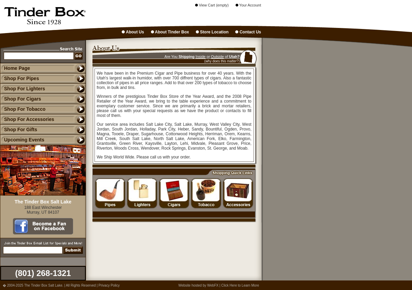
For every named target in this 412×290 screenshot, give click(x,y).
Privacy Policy (109, 285)
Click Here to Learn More (240, 285)
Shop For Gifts (18, 129)
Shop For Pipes (19, 78)
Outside (217, 57)
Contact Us (248, 32)
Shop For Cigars (20, 99)
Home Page (17, 68)
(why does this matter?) (222, 61)
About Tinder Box (170, 32)
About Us (133, 32)
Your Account (248, 5)
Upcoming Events (22, 139)
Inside (200, 57)
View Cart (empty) (212, 5)
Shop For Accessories (27, 119)
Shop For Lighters (22, 88)
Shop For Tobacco (23, 109)
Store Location (212, 32)
